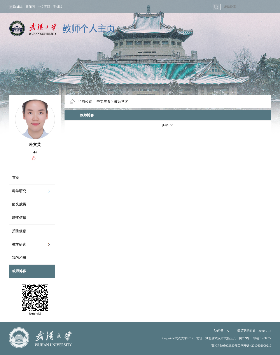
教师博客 (19, 271)
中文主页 (103, 101)
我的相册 (19, 258)
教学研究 (19, 244)
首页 (15, 177)
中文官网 (44, 6)
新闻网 (30, 6)
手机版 (57, 6)
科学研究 (19, 191)
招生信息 (19, 231)
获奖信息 (19, 218)
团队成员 (19, 204)
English (18, 6)
